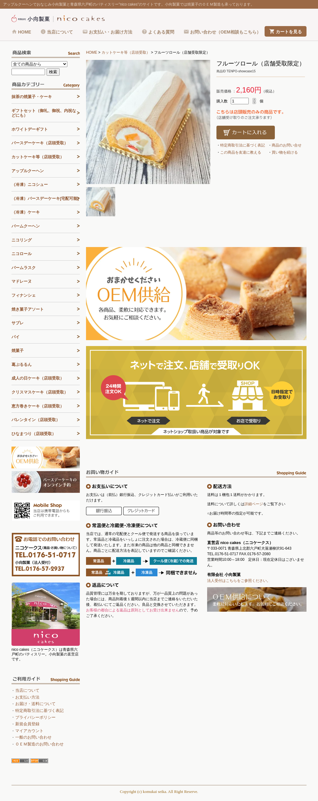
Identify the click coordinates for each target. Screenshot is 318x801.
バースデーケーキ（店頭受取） (39, 143)
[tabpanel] (148, 122)
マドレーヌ (21, 281)
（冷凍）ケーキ (25, 212)
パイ (15, 337)
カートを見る (289, 31)
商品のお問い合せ (287, 145)
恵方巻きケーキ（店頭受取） (37, 406)
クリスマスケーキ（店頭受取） (39, 392)
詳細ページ (253, 504)
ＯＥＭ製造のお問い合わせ (39, 744)
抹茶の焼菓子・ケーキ (31, 96)
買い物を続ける (285, 152)
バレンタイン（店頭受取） (35, 419)
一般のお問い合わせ (33, 737)
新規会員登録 (27, 724)
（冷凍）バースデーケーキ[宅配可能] (45, 198)
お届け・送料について (35, 703)
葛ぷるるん (21, 364)
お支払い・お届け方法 (110, 31)
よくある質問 (161, 31)
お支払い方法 (27, 697)
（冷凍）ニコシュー (29, 184)
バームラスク (23, 267)
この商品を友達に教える (240, 152)
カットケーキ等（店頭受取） (126, 52)
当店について (60, 31)
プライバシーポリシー (35, 717)
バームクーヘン (25, 226)
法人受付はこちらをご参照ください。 (238, 580)
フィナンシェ (23, 295)
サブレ (17, 323)
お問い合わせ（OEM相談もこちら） (225, 31)
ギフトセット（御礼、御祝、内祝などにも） (43, 113)
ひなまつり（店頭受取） (33, 433)
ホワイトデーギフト (29, 129)
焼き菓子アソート (27, 309)
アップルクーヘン (27, 171)
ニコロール (21, 253)
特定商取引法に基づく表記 (242, 145)
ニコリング (21, 240)
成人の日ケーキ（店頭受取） (37, 378)
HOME (24, 31)
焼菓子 (17, 350)
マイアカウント (29, 730)
